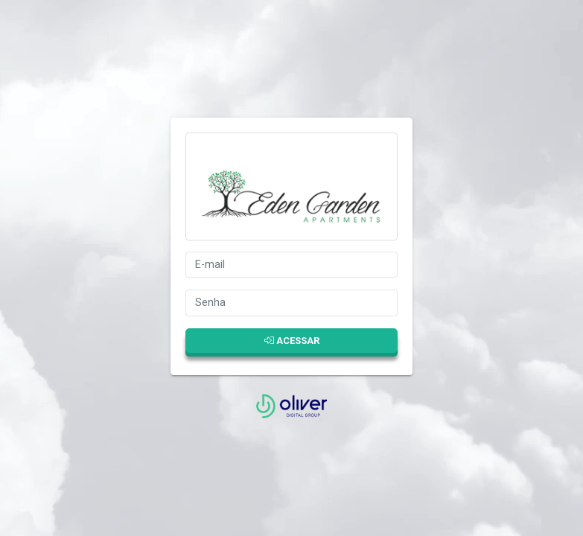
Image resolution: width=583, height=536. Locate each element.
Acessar (291, 340)
